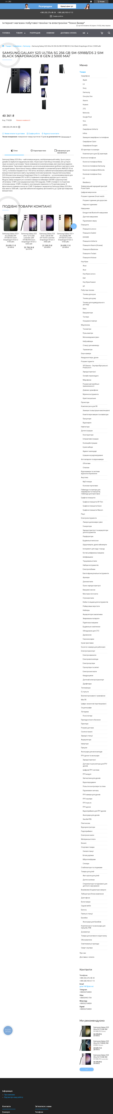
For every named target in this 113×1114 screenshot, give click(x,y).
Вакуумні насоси (89, 590)
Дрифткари (87, 684)
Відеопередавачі (89, 782)
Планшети (85, 225)
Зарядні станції (87, 736)
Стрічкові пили (88, 598)
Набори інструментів (90, 565)
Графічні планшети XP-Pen (93, 502)
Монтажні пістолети (90, 594)
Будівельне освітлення (91, 627)
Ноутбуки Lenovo (89, 274)
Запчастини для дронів (91, 778)
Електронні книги (87, 835)
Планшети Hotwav (89, 258)
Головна (6, 33)
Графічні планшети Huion (92, 506)
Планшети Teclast (89, 253)
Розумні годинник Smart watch (92, 196)
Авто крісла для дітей (91, 876)
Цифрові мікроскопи (88, 192)
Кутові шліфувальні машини (93, 553)
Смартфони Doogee (90, 146)
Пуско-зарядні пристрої (92, 586)
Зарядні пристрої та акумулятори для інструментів (95, 531)
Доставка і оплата (68, 33)
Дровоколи (87, 635)
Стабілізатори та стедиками (91, 867)
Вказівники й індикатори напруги (93, 890)
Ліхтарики (85, 712)
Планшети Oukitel (89, 233)
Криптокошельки (89, 398)
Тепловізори (86, 688)
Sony (84, 88)
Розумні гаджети (87, 361)
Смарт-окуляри (87, 948)
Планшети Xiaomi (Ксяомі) (93, 245)
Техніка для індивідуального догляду (94, 304)
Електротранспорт (88, 651)
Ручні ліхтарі (87, 716)
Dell (84, 278)
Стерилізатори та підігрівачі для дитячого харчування (95, 885)
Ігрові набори (88, 447)
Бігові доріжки (88, 855)
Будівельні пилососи (90, 541)
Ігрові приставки (87, 643)
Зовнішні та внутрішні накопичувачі (96, 410)
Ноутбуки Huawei (89, 282)
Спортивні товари (87, 847)
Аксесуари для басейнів (92, 922)
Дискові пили (88, 582)
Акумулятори (86, 740)
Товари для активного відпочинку (94, 936)
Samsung (26, 46)
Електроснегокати (90, 671)
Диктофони (85, 898)
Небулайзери (88, 341)
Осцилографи (86, 708)
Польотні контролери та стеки (94, 786)
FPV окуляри (87, 799)
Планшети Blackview (90, 249)
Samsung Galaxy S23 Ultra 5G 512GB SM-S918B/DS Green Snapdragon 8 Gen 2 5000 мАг (101, 1031)
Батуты (84, 910)
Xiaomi (85, 100)
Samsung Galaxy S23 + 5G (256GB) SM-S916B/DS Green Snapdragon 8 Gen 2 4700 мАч (10, 238)
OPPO (85, 125)
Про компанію (9, 1095)
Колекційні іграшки (90, 443)
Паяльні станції (87, 914)
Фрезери (86, 577)
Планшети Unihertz (90, 241)
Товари (19, 33)
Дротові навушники (90, 217)
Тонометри (87, 329)
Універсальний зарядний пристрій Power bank (94, 187)
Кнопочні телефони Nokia (92, 162)
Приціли (84, 748)
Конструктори (88, 435)
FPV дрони (87, 807)
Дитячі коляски (89, 880)
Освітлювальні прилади (90, 944)
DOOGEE (86, 237)
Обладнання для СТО (91, 631)
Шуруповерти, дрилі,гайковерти (95, 545)
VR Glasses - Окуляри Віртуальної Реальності (95, 367)
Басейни (84, 918)
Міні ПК (83, 700)
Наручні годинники (90, 204)
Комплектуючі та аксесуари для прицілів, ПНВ (93, 927)
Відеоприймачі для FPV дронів (94, 811)
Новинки (50, 33)
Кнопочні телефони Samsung (94, 166)
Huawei (85, 105)
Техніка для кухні (89, 294)
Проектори (85, 402)
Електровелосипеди (90, 659)
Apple (85, 80)
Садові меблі (86, 906)
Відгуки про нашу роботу (13, 1097)
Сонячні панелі (86, 732)
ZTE (84, 109)
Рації (83, 514)
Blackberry (87, 182)
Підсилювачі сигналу (91, 790)
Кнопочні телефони (88, 158)
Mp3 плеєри (87, 482)
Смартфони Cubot (89, 141)
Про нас (83, 953)
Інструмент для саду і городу (94, 549)
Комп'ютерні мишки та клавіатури (95, 414)
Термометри (87, 349)
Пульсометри (88, 333)
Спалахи (86, 467)
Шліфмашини (88, 557)
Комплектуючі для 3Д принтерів (95, 154)
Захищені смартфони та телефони (96, 137)
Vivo (84, 121)
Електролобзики (89, 569)
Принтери (84, 724)
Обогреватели (86, 940)
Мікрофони (87, 380)
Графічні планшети (88, 498)
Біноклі (83, 843)
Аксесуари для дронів (91, 815)
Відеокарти (87, 423)
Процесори (87, 419)
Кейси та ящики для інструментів (95, 602)
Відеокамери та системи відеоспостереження (90, 472)
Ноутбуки (84, 262)
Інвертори (85, 744)
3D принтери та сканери (90, 150)
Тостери (86, 317)
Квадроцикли (88, 675)
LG (84, 84)
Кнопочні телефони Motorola (93, 170)
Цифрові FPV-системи (91, 770)
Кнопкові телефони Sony (92, 174)
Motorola (86, 113)
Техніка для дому (89, 298)
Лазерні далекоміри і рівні (93, 522)
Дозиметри (85, 932)
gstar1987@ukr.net (87, 986)
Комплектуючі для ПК (89, 406)
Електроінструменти (89, 518)
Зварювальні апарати (91, 618)
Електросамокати (89, 655)
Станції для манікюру (91, 345)
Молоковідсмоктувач (91, 337)
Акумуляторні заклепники (93, 614)
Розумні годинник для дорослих (95, 200)
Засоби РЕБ (87, 819)
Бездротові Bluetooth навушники (95, 213)
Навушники (85, 208)
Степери (86, 864)
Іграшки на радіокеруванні (93, 455)
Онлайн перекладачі (90, 376)
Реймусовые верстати (91, 606)
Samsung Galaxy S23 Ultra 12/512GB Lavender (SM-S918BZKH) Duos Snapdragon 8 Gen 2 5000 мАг (29, 239)
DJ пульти (85, 692)
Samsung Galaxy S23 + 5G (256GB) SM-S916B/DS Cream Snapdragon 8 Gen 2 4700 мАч (65, 238)
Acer (84, 270)
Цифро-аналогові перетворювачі (93, 704)
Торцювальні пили (90, 561)
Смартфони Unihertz (90, 129)
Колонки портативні (90, 486)
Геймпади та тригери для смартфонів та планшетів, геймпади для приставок (91, 492)
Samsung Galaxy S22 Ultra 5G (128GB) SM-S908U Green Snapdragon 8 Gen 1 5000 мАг (101, 1045)
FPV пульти (87, 803)
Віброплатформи (89, 859)
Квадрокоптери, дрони (89, 357)
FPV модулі (87, 774)
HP (84, 286)
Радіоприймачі (86, 831)
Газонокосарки (88, 639)
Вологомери (85, 902)
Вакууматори (88, 313)
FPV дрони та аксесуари (90, 756)
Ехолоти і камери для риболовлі (93, 647)
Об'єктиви (86, 463)
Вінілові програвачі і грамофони (93, 696)
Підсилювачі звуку (90, 221)
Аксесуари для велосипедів (91, 752)
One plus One (87, 96)
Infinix (85, 133)
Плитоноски (85, 823)
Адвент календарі (90, 451)
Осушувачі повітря (90, 321)
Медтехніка (85, 325)
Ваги (84, 309)
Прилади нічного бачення (91, 720)
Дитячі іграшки (87, 431)
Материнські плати (88, 839)
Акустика (84, 477)
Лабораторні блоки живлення (92, 894)
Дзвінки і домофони (90, 390)
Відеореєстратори (88, 827)
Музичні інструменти (91, 394)
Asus (84, 266)
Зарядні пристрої (89, 372)
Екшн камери (86, 353)
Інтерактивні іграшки (90, 439)
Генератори (87, 526)
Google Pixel (87, 117)
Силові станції (88, 851)
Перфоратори (88, 536)
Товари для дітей (87, 871)
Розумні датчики (87, 728)
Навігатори (85, 427)
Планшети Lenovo (89, 229)
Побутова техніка (87, 290)
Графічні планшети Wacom (93, 510)
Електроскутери (89, 663)
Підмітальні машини (90, 623)
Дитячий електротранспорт (93, 680)
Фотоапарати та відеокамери (92, 459)
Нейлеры (86, 610)
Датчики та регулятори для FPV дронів (95, 765)
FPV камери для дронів (91, 795)
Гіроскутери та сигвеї (91, 667)
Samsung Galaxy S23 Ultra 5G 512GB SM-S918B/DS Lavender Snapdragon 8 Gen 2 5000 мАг (101, 1059)
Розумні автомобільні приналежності (91, 385)
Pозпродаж (35, 33)
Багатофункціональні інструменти (96, 573)
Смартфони (17, 46)
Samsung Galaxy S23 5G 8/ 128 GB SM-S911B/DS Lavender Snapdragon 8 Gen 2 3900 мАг (47, 238)
